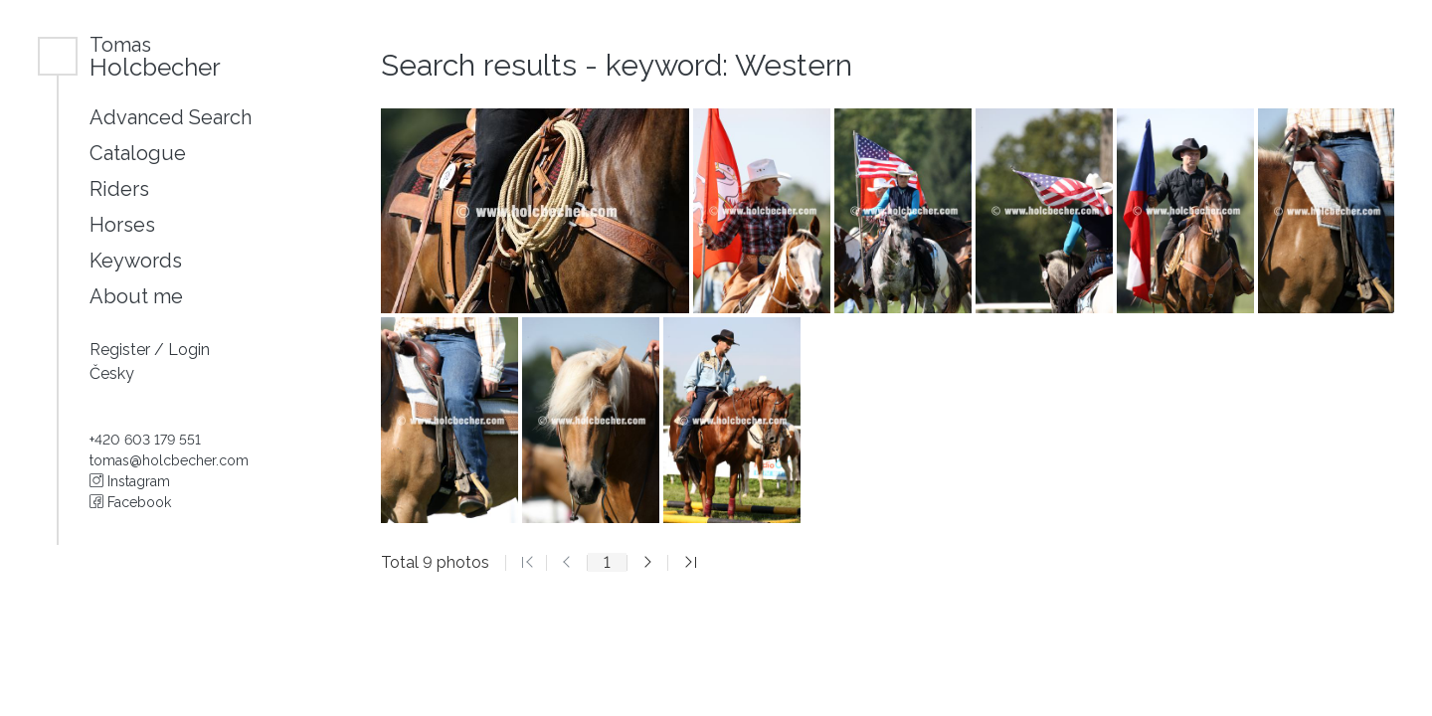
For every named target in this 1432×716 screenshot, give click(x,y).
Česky (112, 373)
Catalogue (138, 153)
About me (136, 296)
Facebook (130, 502)
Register (122, 349)
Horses (122, 225)
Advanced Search (171, 117)
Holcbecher (155, 56)
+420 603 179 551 (145, 440)
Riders (119, 189)
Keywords (136, 260)
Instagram (130, 481)
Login (189, 349)
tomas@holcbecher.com (169, 460)
